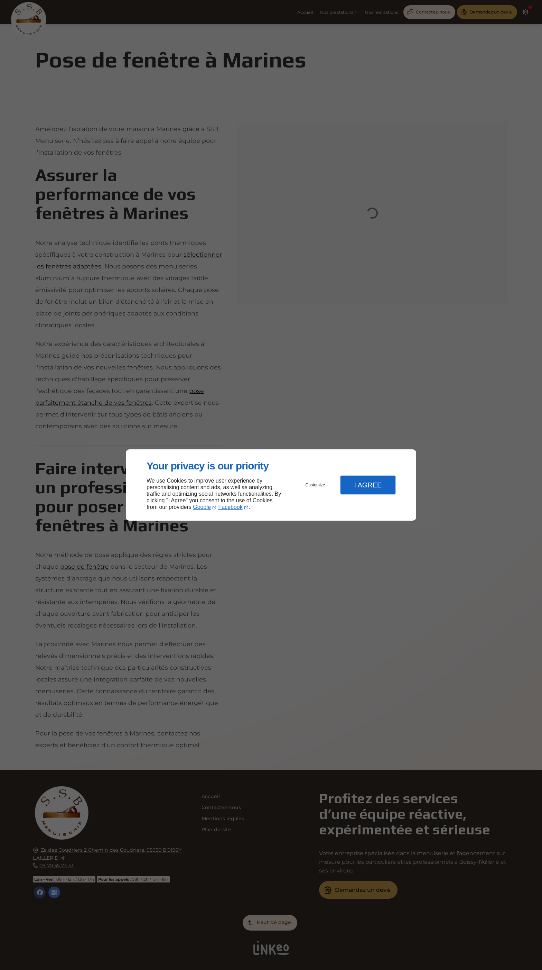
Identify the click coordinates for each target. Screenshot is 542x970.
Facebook (230, 507)
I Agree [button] (368, 485)
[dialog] (271, 485)
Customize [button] (315, 485)
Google (202, 507)
